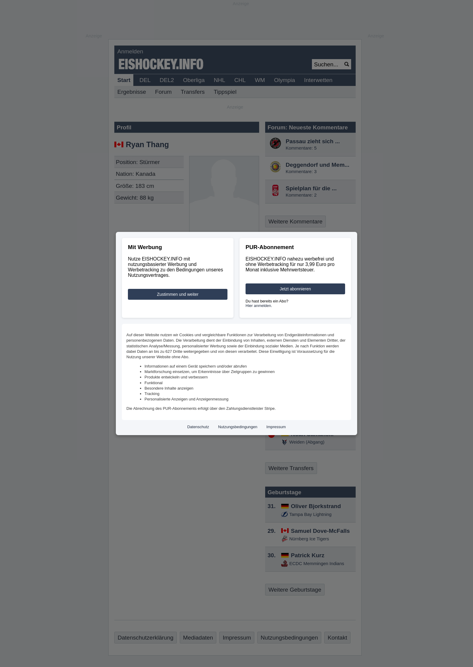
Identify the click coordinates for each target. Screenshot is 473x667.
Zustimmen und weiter (177, 294)
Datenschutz (198, 427)
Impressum (276, 427)
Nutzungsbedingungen (237, 427)
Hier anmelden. (259, 305)
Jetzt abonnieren (295, 288)
